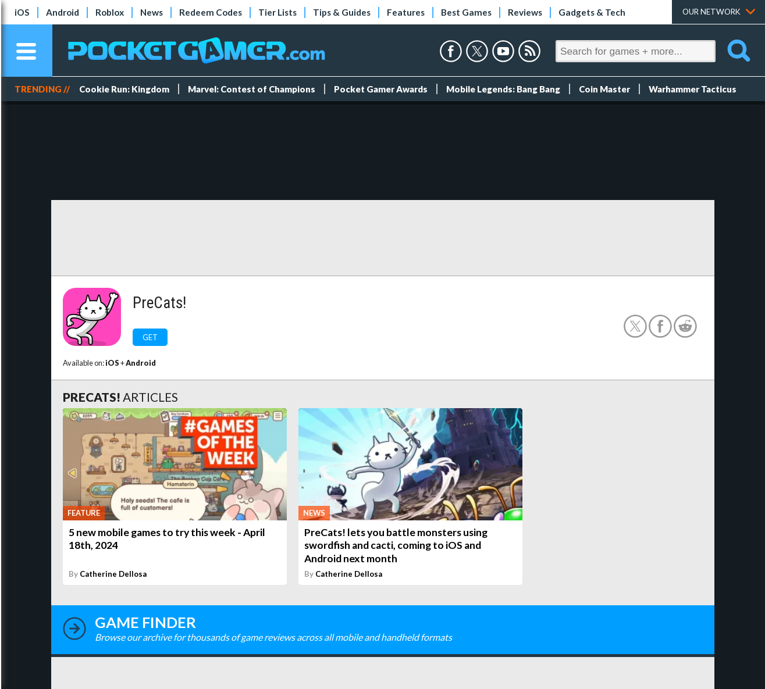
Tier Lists (277, 12)
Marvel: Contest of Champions (251, 89)
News (151, 12)
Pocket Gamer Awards (381, 89)
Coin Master (604, 89)
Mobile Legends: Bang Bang (503, 89)
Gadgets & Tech (591, 12)
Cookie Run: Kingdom (124, 89)
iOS (22, 12)
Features (406, 12)
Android (62, 12)
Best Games (466, 12)
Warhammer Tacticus (692, 89)
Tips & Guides (342, 12)
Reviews (525, 12)
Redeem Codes (210, 12)
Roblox (109, 12)
